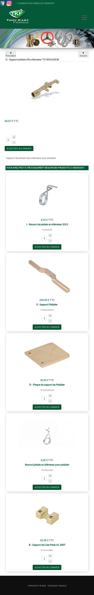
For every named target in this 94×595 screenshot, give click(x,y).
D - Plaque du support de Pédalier (47, 384)
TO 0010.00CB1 (47, 310)
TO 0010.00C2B (47, 390)
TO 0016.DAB (47, 470)
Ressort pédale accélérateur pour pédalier (47, 464)
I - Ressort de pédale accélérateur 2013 (47, 224)
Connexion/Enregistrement (36, 3)
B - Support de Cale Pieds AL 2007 (47, 544)
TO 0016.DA (47, 230)
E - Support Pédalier (47, 304)
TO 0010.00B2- (47, 550)
